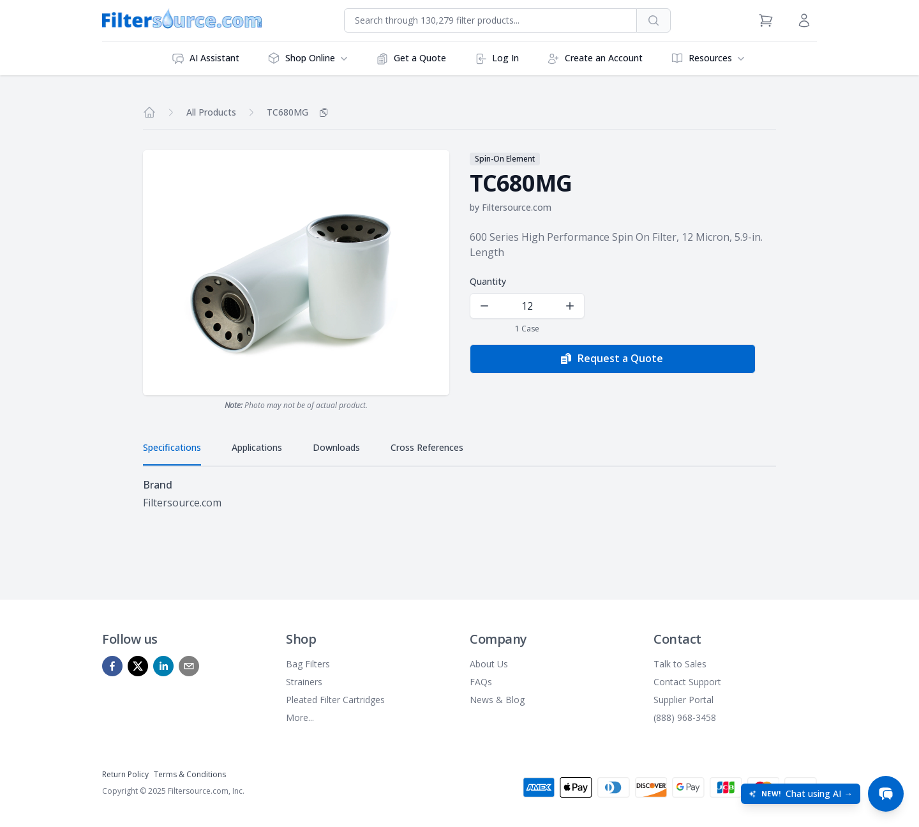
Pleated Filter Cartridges (335, 700)
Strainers (304, 682)
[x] (138, 666)
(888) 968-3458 (685, 717)
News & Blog (497, 700)
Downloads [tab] (336, 447)
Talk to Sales (680, 664)
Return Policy (125, 774)
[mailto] (189, 666)
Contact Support (687, 682)
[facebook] (112, 666)
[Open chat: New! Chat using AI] (800, 794)
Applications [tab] (257, 447)
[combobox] (490, 20)
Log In (496, 58)
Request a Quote (611, 359)
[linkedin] (163, 666)
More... (300, 717)
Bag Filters (308, 664)
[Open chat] (886, 794)
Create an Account (595, 58)
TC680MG (287, 112)
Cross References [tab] (427, 447)
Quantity (488, 281)
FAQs (481, 682)
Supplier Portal (684, 700)
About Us (489, 664)
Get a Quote (411, 58)
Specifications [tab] (172, 447)
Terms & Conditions (190, 774)
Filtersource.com (516, 207)
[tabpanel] (459, 493)
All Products (211, 112)
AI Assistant (205, 58)
